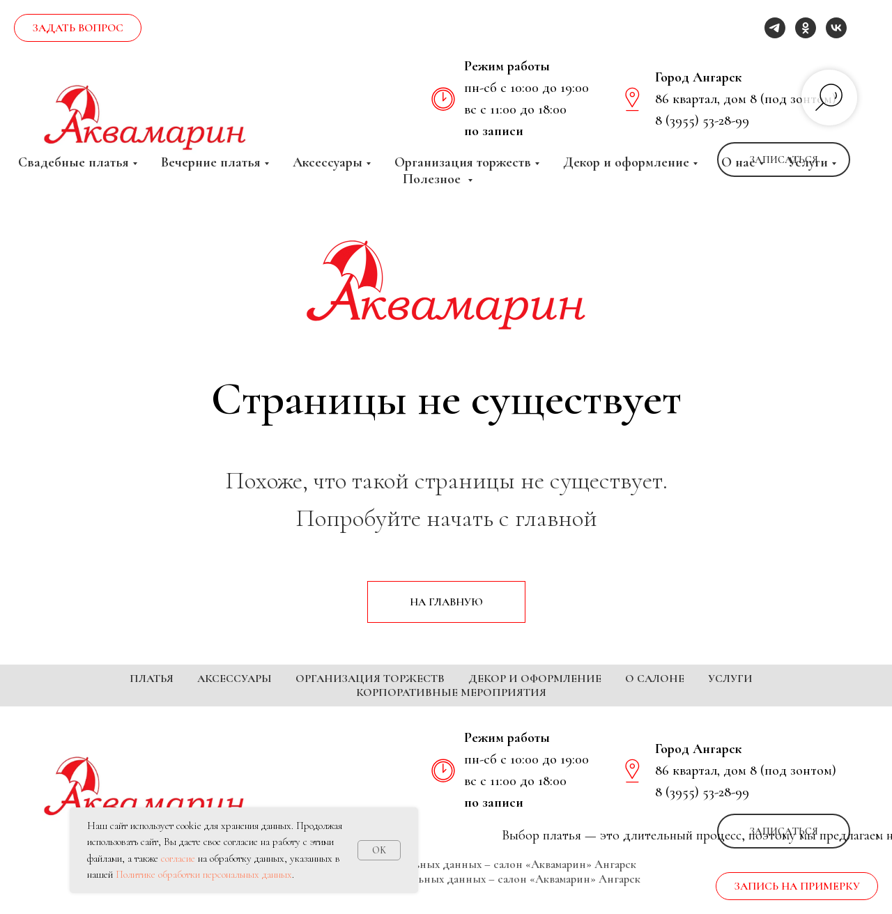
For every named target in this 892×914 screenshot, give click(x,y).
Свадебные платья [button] (73, 162)
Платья (152, 679)
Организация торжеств (370, 679)
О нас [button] (738, 162)
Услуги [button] (807, 162)
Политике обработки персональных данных (204, 874)
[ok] (805, 27)
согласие (178, 858)
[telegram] (774, 27)
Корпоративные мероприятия (451, 692)
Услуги (730, 679)
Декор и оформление (534, 679)
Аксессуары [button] (327, 162)
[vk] (836, 27)
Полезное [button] (433, 179)
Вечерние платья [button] (211, 162)
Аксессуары (234, 679)
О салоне (654, 679)
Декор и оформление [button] (626, 162)
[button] (77, 28)
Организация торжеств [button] (462, 162)
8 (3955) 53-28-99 (702, 120)
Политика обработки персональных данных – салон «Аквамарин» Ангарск (446, 885)
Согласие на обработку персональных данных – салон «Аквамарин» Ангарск (446, 899)
